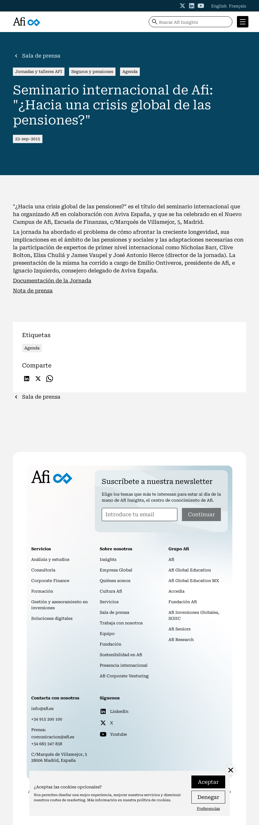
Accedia (176, 591)
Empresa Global (116, 570)
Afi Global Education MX (193, 580)
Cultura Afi (111, 591)
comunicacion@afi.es (52, 737)
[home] (26, 22)
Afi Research (181, 639)
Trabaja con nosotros (121, 623)
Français (237, 6)
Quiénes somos (115, 580)
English (219, 6)
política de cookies (153, 800)
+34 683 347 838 (46, 743)
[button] (241, 21)
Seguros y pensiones (92, 71)
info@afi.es (42, 708)
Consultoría (43, 570)
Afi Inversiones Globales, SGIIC (193, 615)
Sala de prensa (114, 612)
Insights (108, 559)
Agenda (130, 71)
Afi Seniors (179, 629)
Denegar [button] (208, 797)
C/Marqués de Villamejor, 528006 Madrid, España (59, 757)
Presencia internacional (124, 665)
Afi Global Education (189, 570)
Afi (171, 559)
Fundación (110, 644)
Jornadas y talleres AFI (38, 71)
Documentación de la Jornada (52, 281)
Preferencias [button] (208, 808)
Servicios (109, 602)
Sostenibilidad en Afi (121, 654)
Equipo (107, 633)
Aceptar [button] (208, 782)
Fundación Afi (182, 602)
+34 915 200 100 (46, 719)
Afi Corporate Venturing (124, 676)
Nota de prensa (33, 291)
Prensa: (38, 729)
